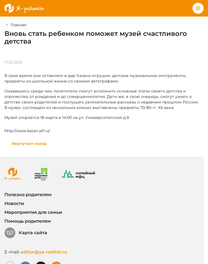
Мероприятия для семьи (33, 212)
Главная (18, 24)
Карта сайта (25, 232)
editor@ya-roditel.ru (43, 252)
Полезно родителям (28, 194)
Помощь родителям (27, 221)
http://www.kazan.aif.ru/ (27, 130)
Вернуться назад (29, 143)
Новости (14, 203)
